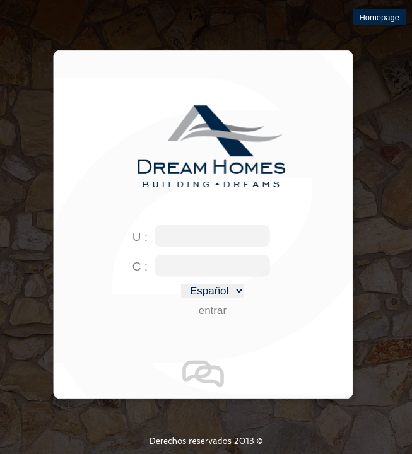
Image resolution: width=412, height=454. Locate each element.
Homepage (379, 17)
